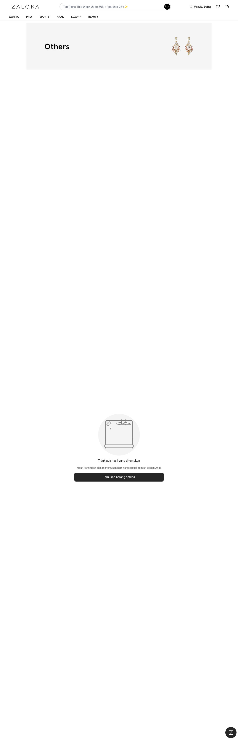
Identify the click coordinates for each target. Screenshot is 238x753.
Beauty (93, 16)
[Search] (167, 7)
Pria (29, 16)
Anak (60, 16)
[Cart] (227, 6)
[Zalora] (25, 7)
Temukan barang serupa (119, 477)
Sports (44, 16)
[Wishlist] (218, 6)
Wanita (14, 16)
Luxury (76, 16)
